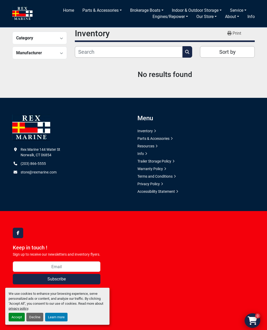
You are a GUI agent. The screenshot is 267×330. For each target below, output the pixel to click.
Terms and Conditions (155, 176)
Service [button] (236, 10)
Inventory (145, 131)
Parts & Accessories (100, 10)
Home (68, 10)
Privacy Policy (148, 184)
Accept (16, 317)
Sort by (227, 52)
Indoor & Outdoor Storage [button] (195, 10)
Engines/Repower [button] (169, 16)
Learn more (56, 317)
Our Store (205, 16)
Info (251, 16)
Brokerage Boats (145, 10)
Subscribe (56, 279)
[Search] (129, 52)
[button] (102, 10)
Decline (34, 317)
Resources (145, 146)
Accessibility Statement (156, 191)
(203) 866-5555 (33, 163)
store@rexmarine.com (39, 172)
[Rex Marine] (31, 127)
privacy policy (18, 308)
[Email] (56, 266)
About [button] (230, 16)
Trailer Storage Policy (154, 161)
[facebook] (18, 233)
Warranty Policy (150, 169)
